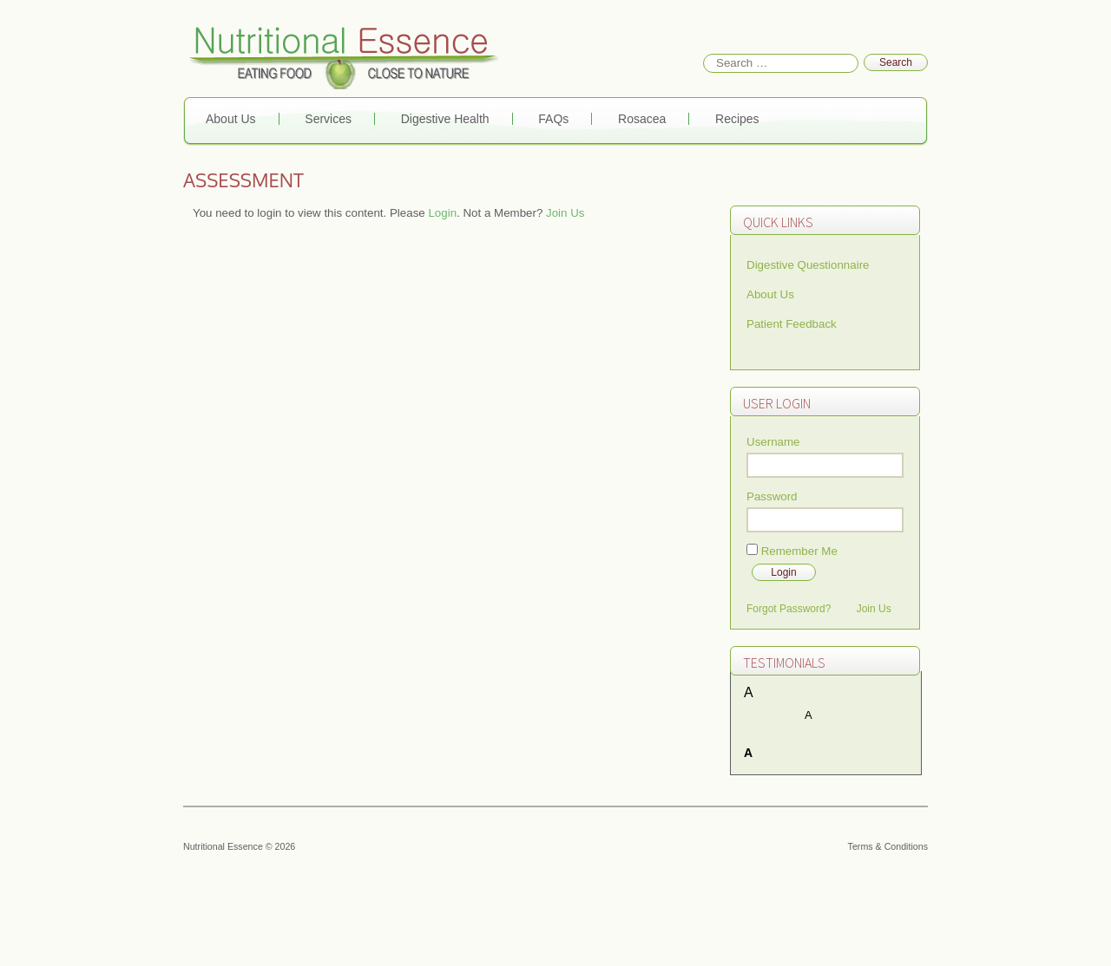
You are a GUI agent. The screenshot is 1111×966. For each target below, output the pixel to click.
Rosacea (642, 119)
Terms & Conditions (888, 846)
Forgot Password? (788, 609)
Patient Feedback (791, 323)
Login (442, 212)
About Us (231, 119)
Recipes (737, 119)
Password (772, 496)
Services (328, 119)
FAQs (553, 119)
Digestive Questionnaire (808, 264)
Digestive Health (445, 119)
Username (772, 441)
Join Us (565, 212)
